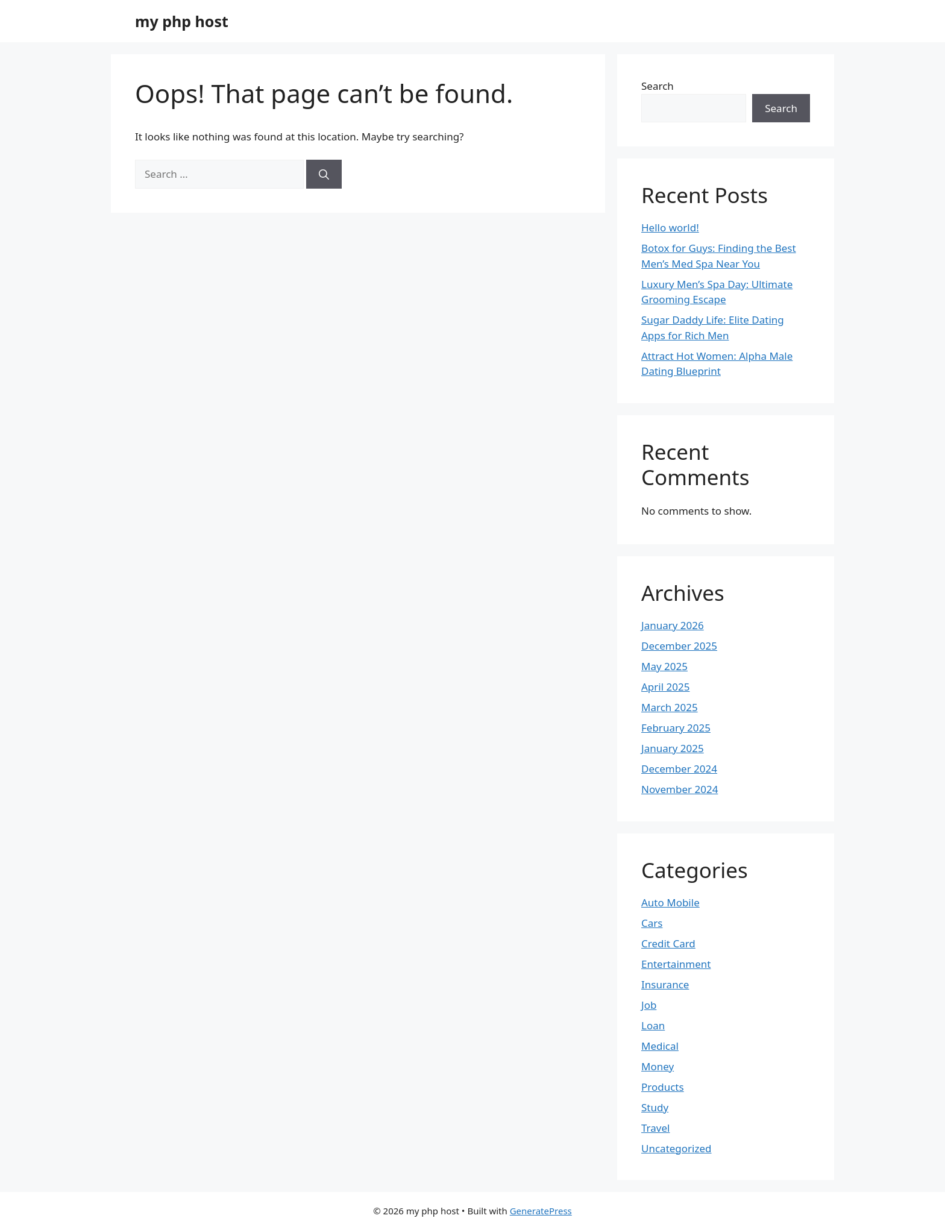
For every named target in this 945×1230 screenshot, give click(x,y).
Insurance (665, 984)
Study (654, 1107)
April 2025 (665, 687)
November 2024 (679, 789)
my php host (181, 21)
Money (657, 1066)
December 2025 (679, 646)
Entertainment (676, 964)
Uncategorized (676, 1148)
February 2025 (676, 728)
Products (662, 1087)
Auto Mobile (670, 902)
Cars (651, 923)
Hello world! (670, 227)
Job (648, 1005)
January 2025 (672, 748)
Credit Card (668, 943)
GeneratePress (541, 1211)
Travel (655, 1128)
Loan (653, 1025)
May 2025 (664, 666)
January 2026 (672, 625)
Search (657, 86)
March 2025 (669, 707)
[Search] (324, 174)
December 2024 (679, 769)
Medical (660, 1046)
